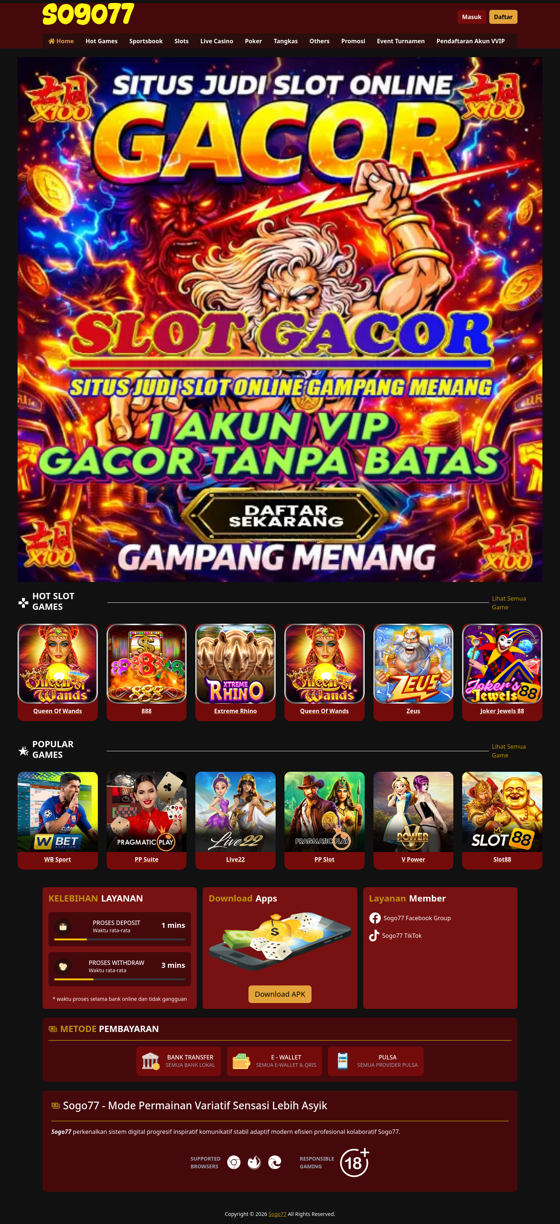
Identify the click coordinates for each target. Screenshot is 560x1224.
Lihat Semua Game (509, 602)
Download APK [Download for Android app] (280, 994)
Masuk (472, 17)
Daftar (503, 17)
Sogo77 (278, 1213)
